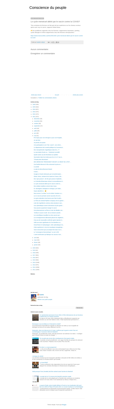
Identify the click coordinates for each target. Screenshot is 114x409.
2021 (34, 116)
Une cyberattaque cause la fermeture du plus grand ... (49, 205)
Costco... (36, 171)
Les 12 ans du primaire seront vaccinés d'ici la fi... (47, 196)
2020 (34, 248)
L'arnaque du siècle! (37, 356)
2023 (34, 111)
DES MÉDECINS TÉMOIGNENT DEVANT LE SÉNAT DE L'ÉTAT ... (52, 162)
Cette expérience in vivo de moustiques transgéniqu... (48, 227)
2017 (34, 255)
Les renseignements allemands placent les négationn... (49, 217)
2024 (34, 109)
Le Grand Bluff (44, 362)
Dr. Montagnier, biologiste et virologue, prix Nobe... (48, 188)
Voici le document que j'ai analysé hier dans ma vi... (48, 229)
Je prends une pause (39, 142)
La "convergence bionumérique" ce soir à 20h (46, 232)
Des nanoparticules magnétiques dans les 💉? (46, 150)
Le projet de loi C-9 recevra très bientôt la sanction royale (55, 376)
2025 (34, 107)
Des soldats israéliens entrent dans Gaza (45, 186)
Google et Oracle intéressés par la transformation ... (48, 174)
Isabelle (41, 294)
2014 (34, 262)
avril (35, 237)
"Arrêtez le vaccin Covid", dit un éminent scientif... (47, 212)
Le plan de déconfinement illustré (43, 169)
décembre (37, 118)
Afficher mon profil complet (44, 299)
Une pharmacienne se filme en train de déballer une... (48, 210)
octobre (36, 123)
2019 (34, 250)
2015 (34, 260)
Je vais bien (37, 140)
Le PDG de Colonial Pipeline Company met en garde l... (49, 200)
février (36, 242)
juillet (35, 130)
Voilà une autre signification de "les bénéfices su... (47, 222)
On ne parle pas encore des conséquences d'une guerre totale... (57, 338)
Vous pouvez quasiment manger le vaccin (45, 208)
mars (35, 240)
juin (35, 133)
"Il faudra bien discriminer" (41, 159)
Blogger (64, 404)
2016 (34, 257)
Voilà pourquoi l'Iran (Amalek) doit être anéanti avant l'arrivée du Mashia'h (52, 371)
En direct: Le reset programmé (48, 347)
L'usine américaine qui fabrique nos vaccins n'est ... (48, 234)
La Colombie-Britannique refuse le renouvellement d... (49, 181)
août (35, 128)
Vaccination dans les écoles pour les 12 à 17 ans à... (48, 157)
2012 (34, 267)
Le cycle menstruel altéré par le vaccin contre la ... (47, 183)
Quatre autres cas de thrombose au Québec (46, 154)
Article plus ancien (78, 95)
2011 (34, 269)
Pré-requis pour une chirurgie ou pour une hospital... (48, 137)
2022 (34, 114)
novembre (37, 121)
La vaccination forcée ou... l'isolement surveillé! (47, 152)
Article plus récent (36, 95)
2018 (34, 252)
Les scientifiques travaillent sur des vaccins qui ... (47, 215)
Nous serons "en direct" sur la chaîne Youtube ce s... (48, 193)
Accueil (57, 95)
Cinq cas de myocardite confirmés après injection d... (48, 220)
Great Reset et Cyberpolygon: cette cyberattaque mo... (49, 225)
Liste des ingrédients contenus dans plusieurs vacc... (48, 203)
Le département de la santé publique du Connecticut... (49, 147)
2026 (34, 104)
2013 (34, 265)
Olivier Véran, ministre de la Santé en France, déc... (48, 176)
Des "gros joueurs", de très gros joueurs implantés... (48, 179)
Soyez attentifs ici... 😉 (40, 191)
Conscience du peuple (47, 7)
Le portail (36, 166)
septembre (37, 126)
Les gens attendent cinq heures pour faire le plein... (48, 198)
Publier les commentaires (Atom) (47, 98)
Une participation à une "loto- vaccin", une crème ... (48, 145)
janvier (36, 245)
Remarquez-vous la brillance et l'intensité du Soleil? (46, 324)
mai (35, 135)
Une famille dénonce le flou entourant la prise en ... (48, 164)
